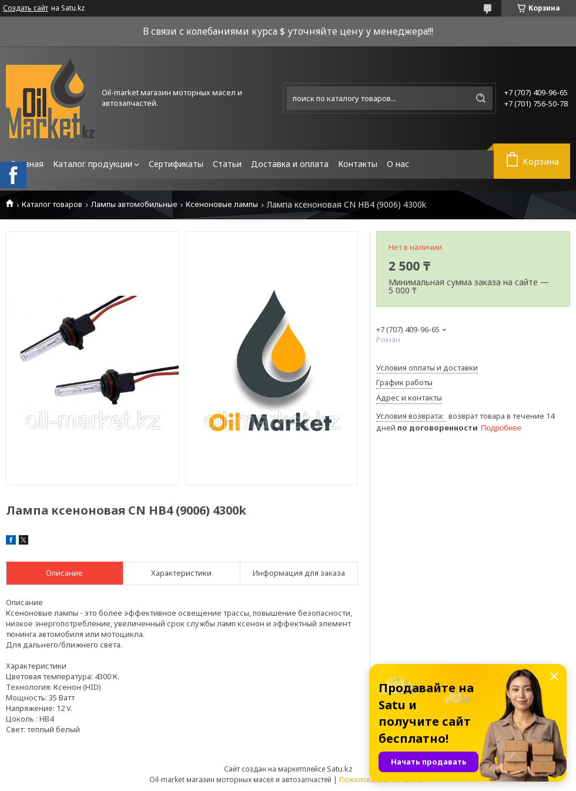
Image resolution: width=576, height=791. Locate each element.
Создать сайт (25, 8)
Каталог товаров (52, 204)
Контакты (357, 163)
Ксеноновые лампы (222, 204)
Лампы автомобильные (134, 204)
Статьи (227, 163)
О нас (398, 163)
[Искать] (481, 98)
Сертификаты (176, 163)
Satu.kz (340, 768)
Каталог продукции (92, 163)
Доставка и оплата (290, 163)
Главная (27, 163)
